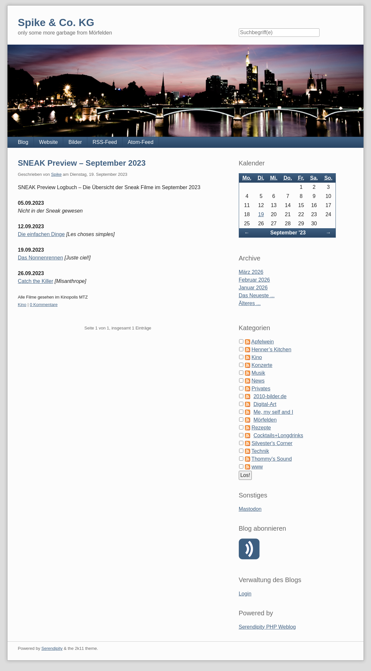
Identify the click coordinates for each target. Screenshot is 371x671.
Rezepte (261, 427)
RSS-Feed (105, 142)
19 (261, 214)
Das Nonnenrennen (40, 257)
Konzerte (261, 365)
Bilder (75, 142)
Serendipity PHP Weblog (267, 627)
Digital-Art (264, 404)
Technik (260, 451)
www (257, 466)
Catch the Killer (35, 281)
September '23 (288, 232)
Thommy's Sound (271, 459)
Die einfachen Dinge (41, 234)
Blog (23, 142)
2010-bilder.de (269, 396)
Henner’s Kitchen (271, 349)
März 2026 (251, 272)
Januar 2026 (253, 287)
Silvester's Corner (272, 443)
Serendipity (52, 648)
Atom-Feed (140, 142)
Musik (258, 373)
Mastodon (250, 509)
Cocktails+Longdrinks (278, 435)
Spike (56, 174)
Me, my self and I (273, 412)
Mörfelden (265, 420)
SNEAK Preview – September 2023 (82, 163)
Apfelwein (262, 341)
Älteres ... (250, 303)
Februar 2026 (254, 280)
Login (245, 593)
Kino (22, 304)
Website (48, 142)
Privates (260, 388)
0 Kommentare (43, 304)
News (257, 381)
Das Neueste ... (257, 295)
